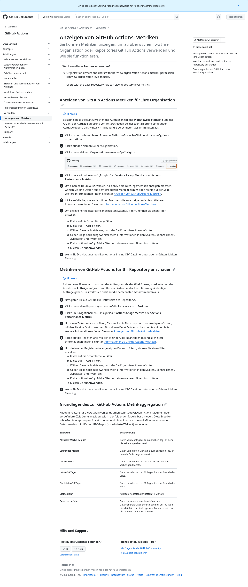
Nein (78, 548)
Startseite (11, 26)
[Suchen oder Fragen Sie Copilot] (127, 16)
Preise (140, 574)
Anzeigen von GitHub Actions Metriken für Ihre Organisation (117, 101)
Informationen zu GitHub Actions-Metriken (130, 204)
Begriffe (104, 574)
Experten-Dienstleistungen (160, 574)
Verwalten (101, 27)
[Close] (238, 5)
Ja (65, 548)
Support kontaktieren (134, 552)
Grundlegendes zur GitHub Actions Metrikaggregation (113, 404)
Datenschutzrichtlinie (69, 554)
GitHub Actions (16, 33)
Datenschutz (118, 574)
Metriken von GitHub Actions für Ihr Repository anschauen (117, 269)
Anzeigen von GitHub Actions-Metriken (137, 194)
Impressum (89, 574)
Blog (179, 574)
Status (130, 574)
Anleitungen (85, 27)
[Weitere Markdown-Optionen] (223, 40)
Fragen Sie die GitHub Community (141, 548)
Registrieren (236, 16)
